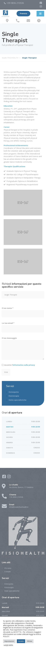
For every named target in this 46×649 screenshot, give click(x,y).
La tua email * (23, 328)
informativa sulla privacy (24, 365)
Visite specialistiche (17, 400)
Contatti (7, 571)
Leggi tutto (8, 645)
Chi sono (7, 568)
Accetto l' (19, 365)
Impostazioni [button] (9, 641)
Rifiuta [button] (29, 641)
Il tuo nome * (23, 313)
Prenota (23, 13)
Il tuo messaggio (23, 349)
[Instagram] (41, 6)
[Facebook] (41, 2)
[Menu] (40, 13)
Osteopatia (14, 392)
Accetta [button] (21, 641)
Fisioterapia (14, 396)
